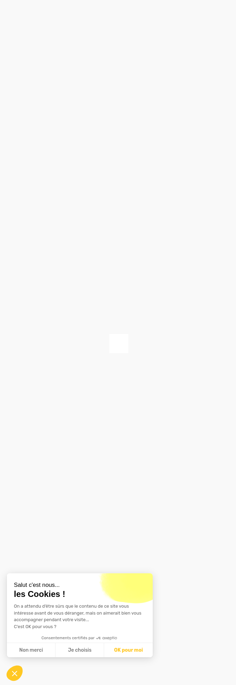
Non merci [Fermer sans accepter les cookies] (31, 650)
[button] (14, 673)
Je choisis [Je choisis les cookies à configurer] (80, 650)
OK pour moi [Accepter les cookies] (128, 650)
